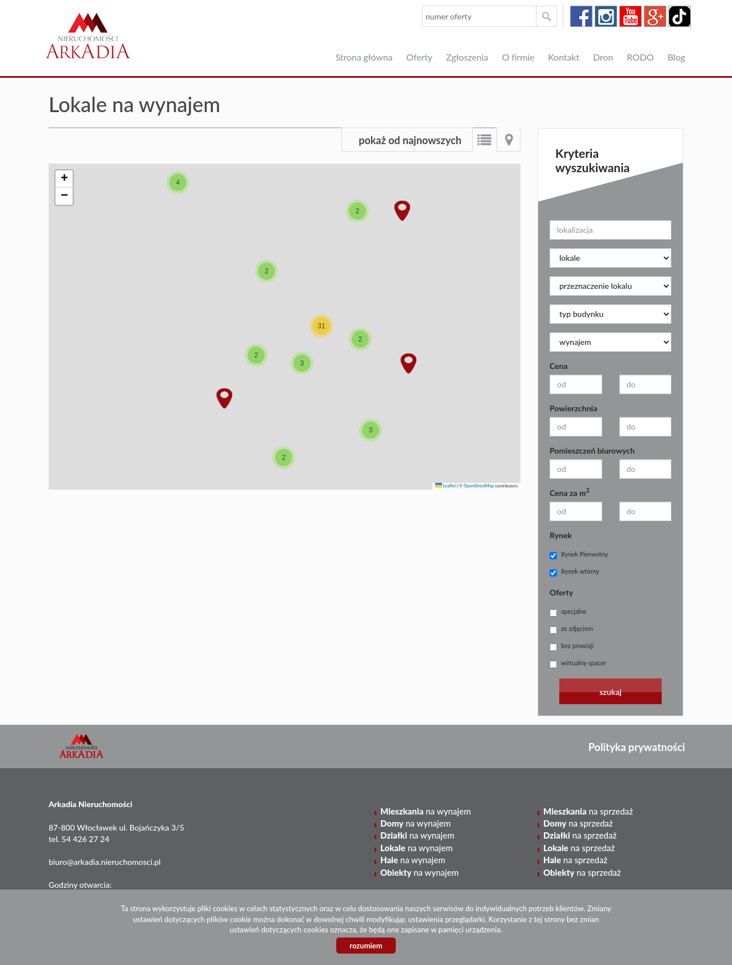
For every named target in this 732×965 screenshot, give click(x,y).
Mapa (508, 140)
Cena (559, 366)
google (655, 16)
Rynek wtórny (574, 572)
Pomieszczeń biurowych (592, 450)
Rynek (561, 535)
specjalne (568, 612)
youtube (630, 16)
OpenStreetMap (479, 486)
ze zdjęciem (571, 629)
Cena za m (570, 492)
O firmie (518, 56)
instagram (606, 16)
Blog (676, 56)
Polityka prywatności (636, 747)
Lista (484, 140)
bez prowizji (572, 646)
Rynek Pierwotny (579, 554)
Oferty (419, 56)
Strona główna (364, 56)
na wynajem (425, 811)
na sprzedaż (588, 811)
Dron (603, 56)
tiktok (680, 16)
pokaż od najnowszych (410, 140)
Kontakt (563, 56)
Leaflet (445, 486)
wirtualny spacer (578, 663)
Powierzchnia (573, 408)
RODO (640, 56)
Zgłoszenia (467, 56)
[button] (177, 182)
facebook (581, 16)
